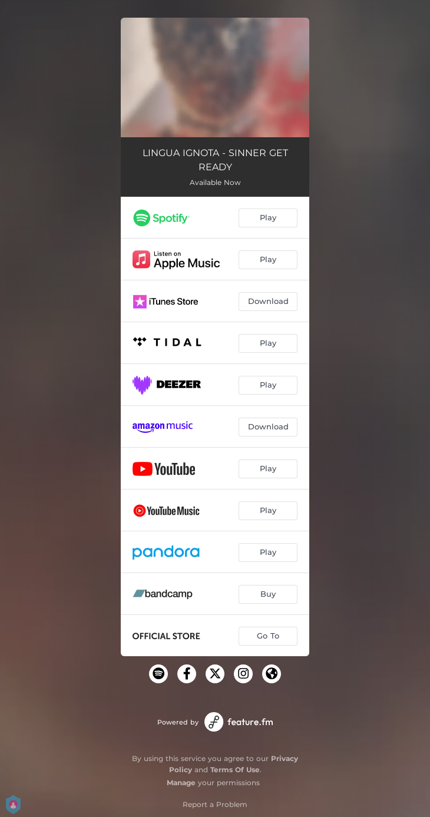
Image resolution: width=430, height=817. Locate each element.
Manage (181, 782)
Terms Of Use (235, 769)
